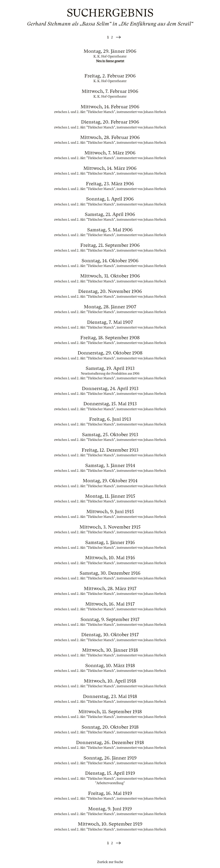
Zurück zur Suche (110, 862)
